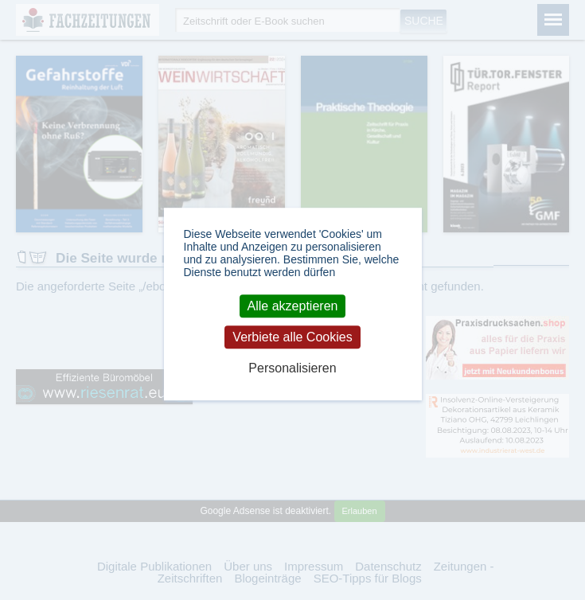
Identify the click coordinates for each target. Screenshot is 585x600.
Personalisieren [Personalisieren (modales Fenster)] (292, 369)
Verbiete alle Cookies (292, 337)
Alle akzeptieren (293, 306)
